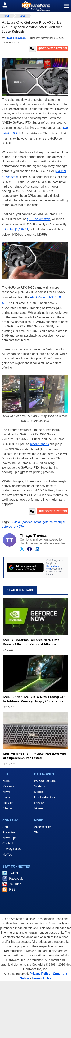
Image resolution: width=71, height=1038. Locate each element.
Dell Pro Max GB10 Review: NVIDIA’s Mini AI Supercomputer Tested (34, 756)
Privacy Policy (11, 849)
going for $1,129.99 (15, 229)
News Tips (9, 838)
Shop (37, 832)
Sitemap (8, 808)
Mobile (38, 791)
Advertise (8, 832)
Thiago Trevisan (34, 535)
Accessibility (42, 826)
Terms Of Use (41, 978)
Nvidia (15, 522)
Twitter (13, 873)
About (6, 826)
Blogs (6, 797)
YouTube (15, 884)
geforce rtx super (54, 522)
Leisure (39, 802)
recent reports (39, 444)
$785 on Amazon (38, 219)
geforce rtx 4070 (13, 526)
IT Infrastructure (44, 797)
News (22, 16)
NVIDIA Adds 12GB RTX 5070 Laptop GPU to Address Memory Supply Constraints (35, 699)
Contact (7, 843)
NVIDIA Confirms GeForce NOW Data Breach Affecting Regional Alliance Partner (31, 642)
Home (6, 780)
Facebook (16, 878)
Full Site (7, 802)
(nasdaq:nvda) (31, 522)
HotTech (8, 854)
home (6, 16)
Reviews (8, 786)
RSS (12, 889)
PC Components (45, 780)
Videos (38, 808)
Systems (40, 786)
